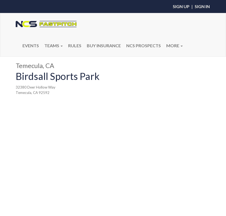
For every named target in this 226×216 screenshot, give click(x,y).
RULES (74, 45)
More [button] (174, 45)
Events (30, 45)
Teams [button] (53, 45)
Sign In (202, 6)
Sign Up (181, 6)
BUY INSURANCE (104, 45)
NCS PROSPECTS (143, 45)
